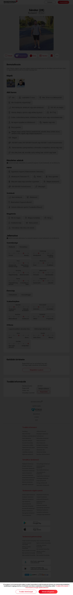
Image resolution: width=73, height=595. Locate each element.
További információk (62, 586)
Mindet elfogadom (48, 592)
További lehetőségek (26, 592)
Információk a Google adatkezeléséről (37, 587)
